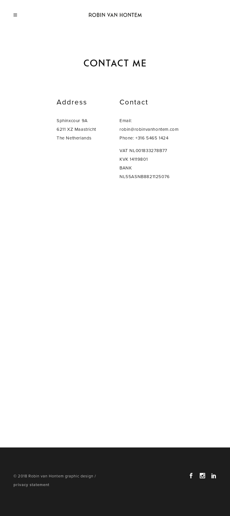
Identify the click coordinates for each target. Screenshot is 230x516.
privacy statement (31, 484)
